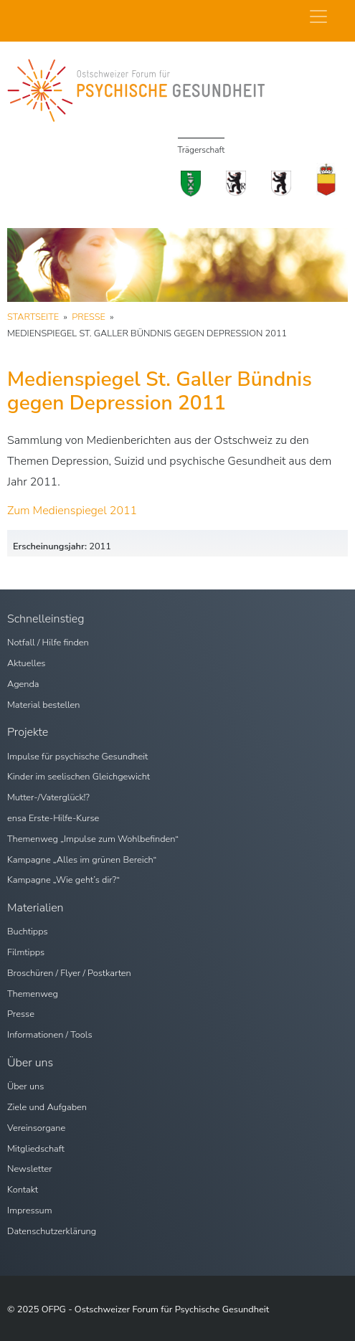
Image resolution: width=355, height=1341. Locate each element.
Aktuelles (26, 663)
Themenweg (32, 993)
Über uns (25, 1086)
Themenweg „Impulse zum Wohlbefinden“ (93, 839)
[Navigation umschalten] (318, 16)
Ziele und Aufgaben (47, 1107)
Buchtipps (27, 931)
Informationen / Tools (50, 1034)
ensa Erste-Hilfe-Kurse (53, 818)
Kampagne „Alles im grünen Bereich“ (81, 859)
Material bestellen (43, 704)
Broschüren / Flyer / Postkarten (69, 973)
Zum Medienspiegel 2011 (72, 510)
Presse (20, 1014)
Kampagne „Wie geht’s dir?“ (63, 879)
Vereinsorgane (36, 1128)
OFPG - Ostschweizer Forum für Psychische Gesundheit (156, 1309)
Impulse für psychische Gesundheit (77, 756)
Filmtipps (25, 952)
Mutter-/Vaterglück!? (48, 797)
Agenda (23, 684)
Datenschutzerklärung (51, 1231)
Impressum (29, 1210)
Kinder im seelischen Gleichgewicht (78, 776)
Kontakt (22, 1189)
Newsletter (29, 1168)
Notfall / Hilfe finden (48, 642)
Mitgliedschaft (36, 1148)
